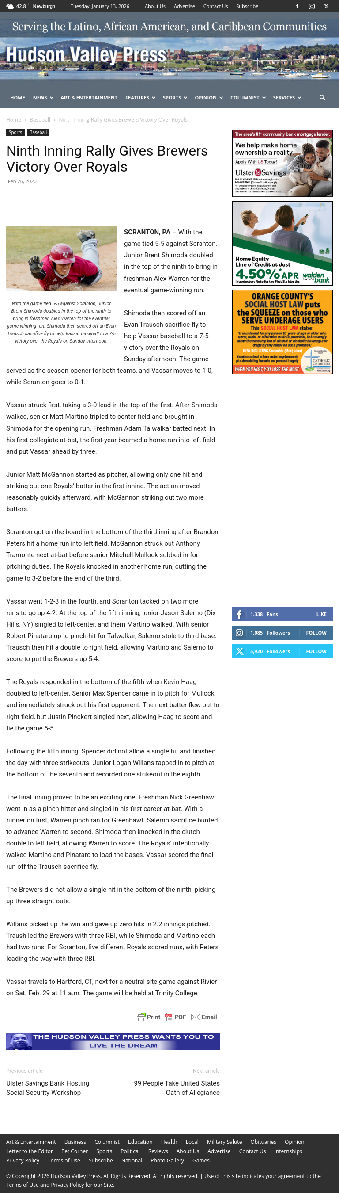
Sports (175, 97)
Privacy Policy (22, 1160)
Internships (288, 1151)
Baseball (40, 119)
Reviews (158, 1151)
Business (75, 1142)
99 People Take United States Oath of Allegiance (177, 1088)
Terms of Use (64, 1160)
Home (17, 97)
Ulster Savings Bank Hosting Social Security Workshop (47, 1088)
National (131, 1160)
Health (169, 1142)
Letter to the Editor (29, 1151)
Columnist (248, 97)
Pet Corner (74, 1151)
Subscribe (247, 6)
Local (192, 1142)
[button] (322, 98)
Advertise (184, 6)
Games (201, 1160)
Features (140, 97)
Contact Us (215, 6)
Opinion (209, 97)
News (43, 97)
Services (287, 97)
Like (321, 614)
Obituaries (263, 1142)
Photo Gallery (167, 1160)
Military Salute (224, 1142)
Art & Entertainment (89, 97)
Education (140, 1142)
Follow (316, 632)
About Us (155, 6)
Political (130, 1151)
